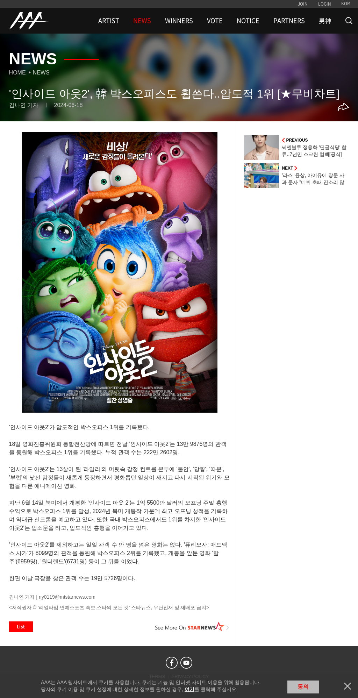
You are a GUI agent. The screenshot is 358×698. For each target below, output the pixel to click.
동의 (303, 687)
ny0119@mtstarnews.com (67, 597)
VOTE (215, 20)
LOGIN (324, 4)
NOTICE (248, 20)
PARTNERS (289, 20)
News (41, 73)
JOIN (303, 4)
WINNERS (179, 20)
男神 (325, 20)
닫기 (347, 686)
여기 (189, 689)
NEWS (142, 20)
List (21, 626)
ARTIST (108, 20)
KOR (345, 3)
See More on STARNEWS (192, 626)
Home (17, 73)
